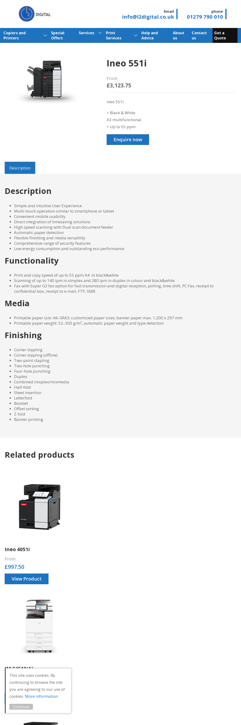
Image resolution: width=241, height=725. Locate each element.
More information (48, 696)
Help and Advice (149, 35)
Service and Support (151, 653)
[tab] (20, 168)
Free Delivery (153, 667)
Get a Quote (220, 35)
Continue (28, 706)
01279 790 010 (219, 642)
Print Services (113, 35)
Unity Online (224, 715)
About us (178, 35)
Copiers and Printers (14, 35)
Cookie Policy (82, 715)
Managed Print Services (155, 675)
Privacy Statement (47, 715)
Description (20, 168)
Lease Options (154, 661)
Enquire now (128, 139)
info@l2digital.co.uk (217, 658)
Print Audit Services (151, 685)
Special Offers (57, 35)
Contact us (199, 35)
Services (86, 32)
